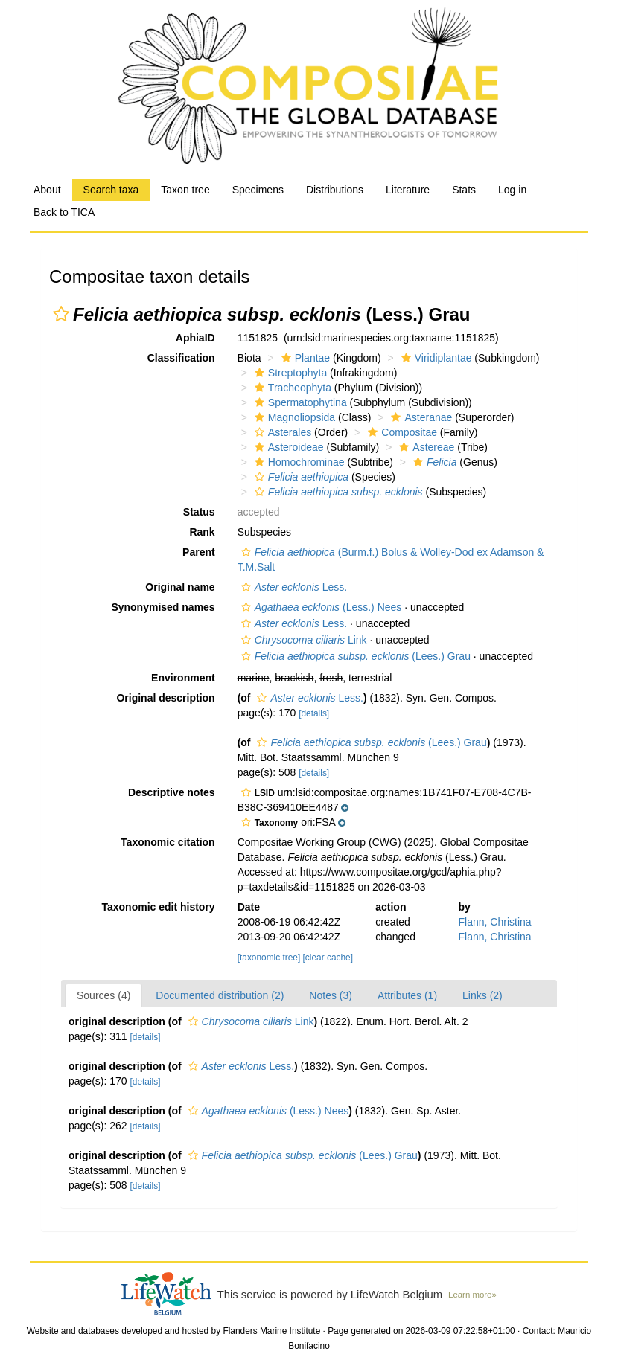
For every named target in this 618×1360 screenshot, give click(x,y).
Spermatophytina (299, 402)
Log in (512, 190)
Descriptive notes (171, 792)
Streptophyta (289, 373)
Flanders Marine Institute (271, 1331)
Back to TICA (64, 212)
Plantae (304, 358)
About (47, 190)
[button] (61, 314)
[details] (314, 713)
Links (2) (482, 995)
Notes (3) (330, 995)
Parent (198, 552)
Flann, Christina (495, 922)
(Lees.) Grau (354, 656)
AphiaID (195, 338)
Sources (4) (103, 995)
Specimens (258, 190)
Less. (293, 587)
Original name (179, 587)
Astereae (424, 447)
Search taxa (111, 190)
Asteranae (419, 417)
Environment (183, 678)
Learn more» (472, 1294)
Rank (201, 532)
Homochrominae (298, 462)
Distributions (334, 190)
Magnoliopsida (293, 417)
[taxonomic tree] (269, 957)
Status (199, 512)
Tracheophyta (291, 388)
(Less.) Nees (320, 607)
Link (302, 640)
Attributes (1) (407, 995)
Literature (408, 190)
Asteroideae (287, 447)
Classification (181, 358)
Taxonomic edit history (157, 907)
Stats (464, 190)
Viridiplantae (435, 358)
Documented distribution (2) (220, 995)
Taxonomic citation (168, 842)
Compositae (400, 432)
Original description (165, 698)
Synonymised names (162, 607)
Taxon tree (185, 190)
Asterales (281, 432)
